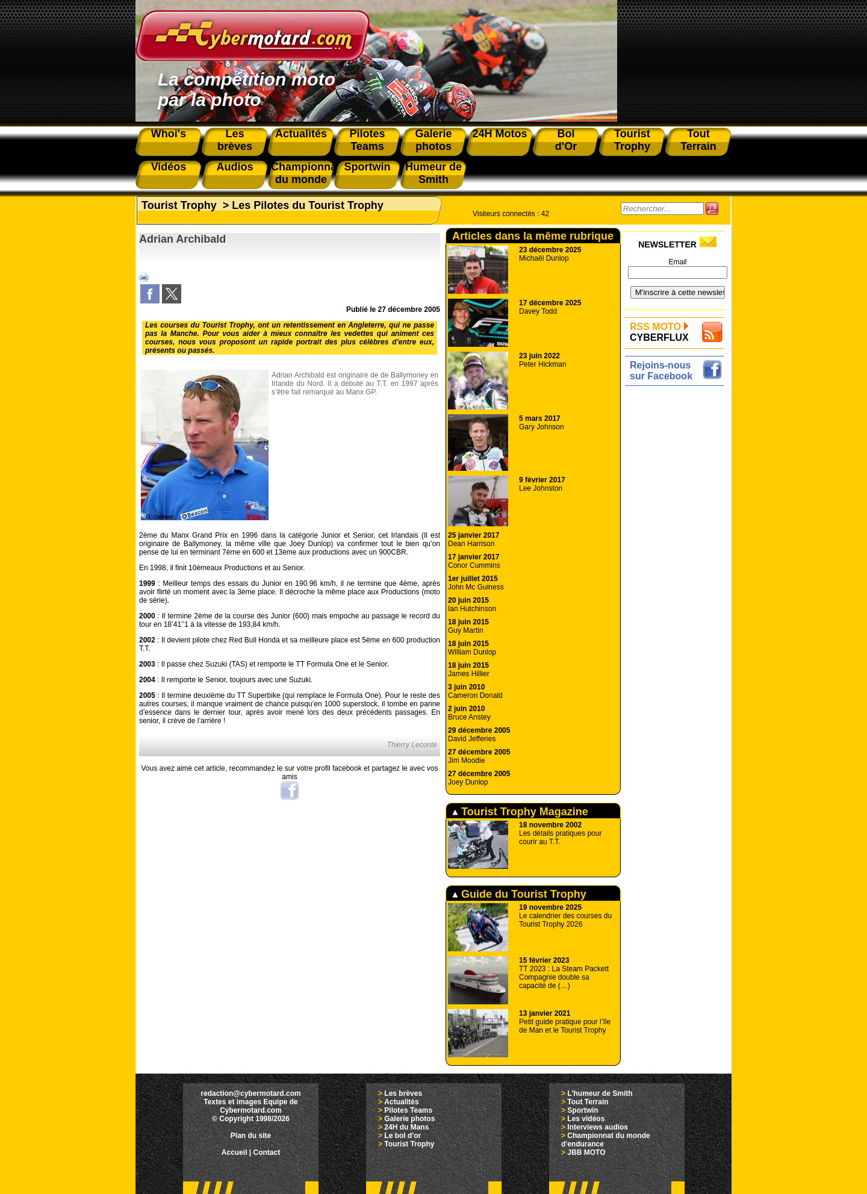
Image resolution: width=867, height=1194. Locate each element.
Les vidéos (585, 1119)
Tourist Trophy (179, 205)
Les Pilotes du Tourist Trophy (308, 205)
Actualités (401, 1102)
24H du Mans (406, 1127)
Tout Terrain (587, 1102)
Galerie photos (409, 1119)
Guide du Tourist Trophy (519, 894)
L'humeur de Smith (599, 1093)
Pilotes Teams (408, 1110)
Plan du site (251, 1135)
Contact (267, 1152)
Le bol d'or (402, 1135)
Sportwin (582, 1110)
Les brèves (403, 1093)
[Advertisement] (677, 570)
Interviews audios (597, 1127)
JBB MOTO (586, 1152)
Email (677, 262)
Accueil (234, 1152)
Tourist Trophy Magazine (520, 812)
